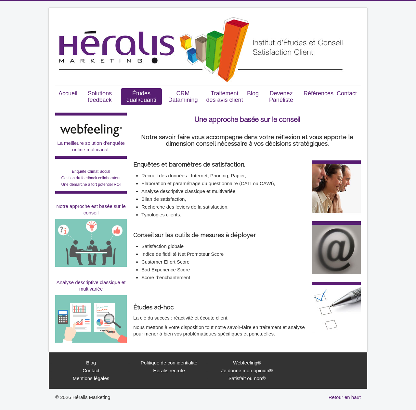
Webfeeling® (247, 362)
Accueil (67, 93)
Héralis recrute (169, 370)
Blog (253, 93)
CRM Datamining (183, 96)
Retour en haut (345, 397)
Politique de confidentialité (169, 362)
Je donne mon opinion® (247, 370)
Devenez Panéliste (281, 96)
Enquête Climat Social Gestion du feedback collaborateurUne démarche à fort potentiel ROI (91, 178)
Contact (347, 93)
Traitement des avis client (224, 96)
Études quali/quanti (141, 96)
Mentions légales (91, 378)
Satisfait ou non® (247, 378)
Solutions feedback (100, 96)
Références (318, 93)
